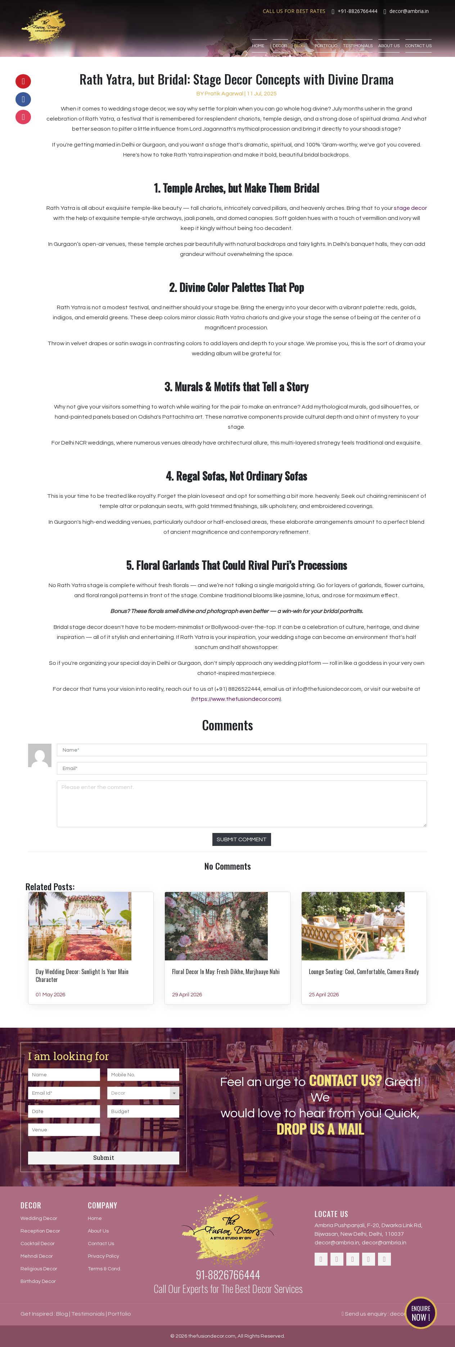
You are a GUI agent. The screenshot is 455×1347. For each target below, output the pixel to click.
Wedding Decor (39, 1218)
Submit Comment (242, 839)
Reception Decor (40, 1231)
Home (259, 35)
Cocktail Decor (38, 1243)
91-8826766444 (228, 1274)
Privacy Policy (103, 1256)
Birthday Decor (38, 1281)
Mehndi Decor (37, 1256)
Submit (103, 1157)
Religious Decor (39, 1268)
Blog (301, 35)
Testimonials (358, 35)
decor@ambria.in (337, 1242)
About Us (389, 35)
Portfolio (326, 35)
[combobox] (143, 1093)
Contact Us (418, 35)
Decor (280, 35)
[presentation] (151, 1134)
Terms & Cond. (104, 1268)
